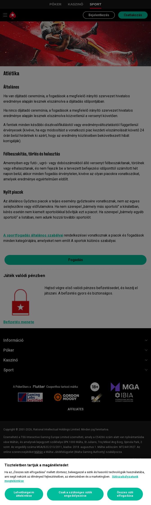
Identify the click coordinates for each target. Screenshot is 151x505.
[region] (75, 481)
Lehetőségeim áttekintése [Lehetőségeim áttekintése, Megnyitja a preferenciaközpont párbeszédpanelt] (24, 494)
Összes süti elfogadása (125, 494)
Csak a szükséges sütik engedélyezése (75, 494)
